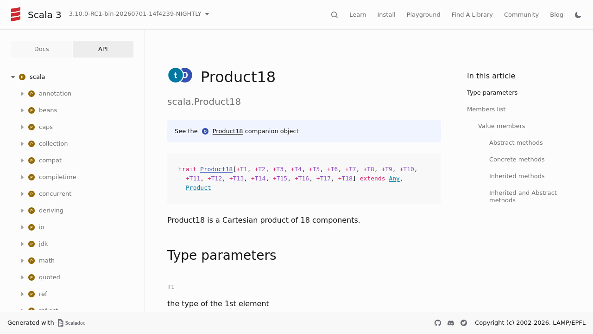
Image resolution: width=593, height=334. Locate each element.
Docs (41, 48)
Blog (556, 14)
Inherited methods (517, 176)
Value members (501, 125)
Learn (357, 14)
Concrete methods (517, 159)
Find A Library (472, 14)
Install (387, 14)
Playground (424, 14)
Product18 (228, 131)
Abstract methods (516, 142)
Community (521, 14)
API (103, 48)
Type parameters (492, 92)
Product (198, 187)
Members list (486, 109)
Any (394, 178)
